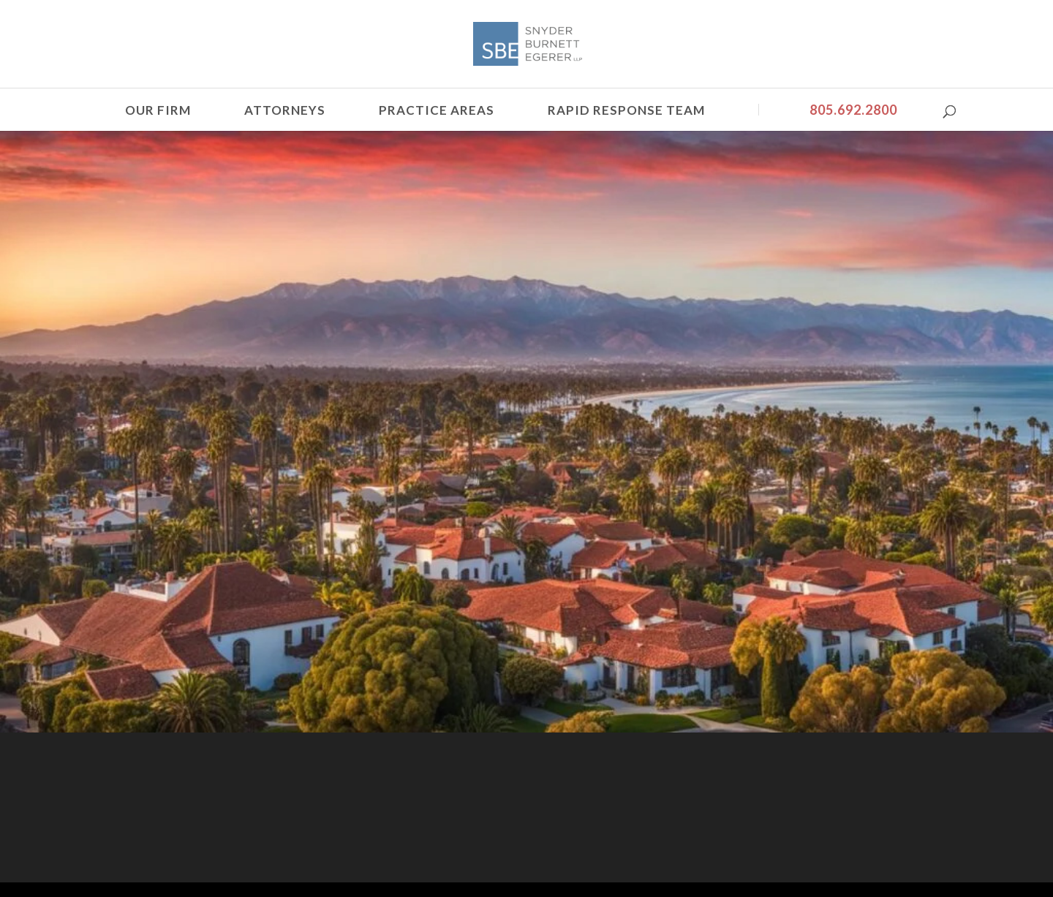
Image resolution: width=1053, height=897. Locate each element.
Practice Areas (436, 110)
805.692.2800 (853, 110)
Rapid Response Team (626, 110)
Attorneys (284, 110)
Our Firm (158, 110)
